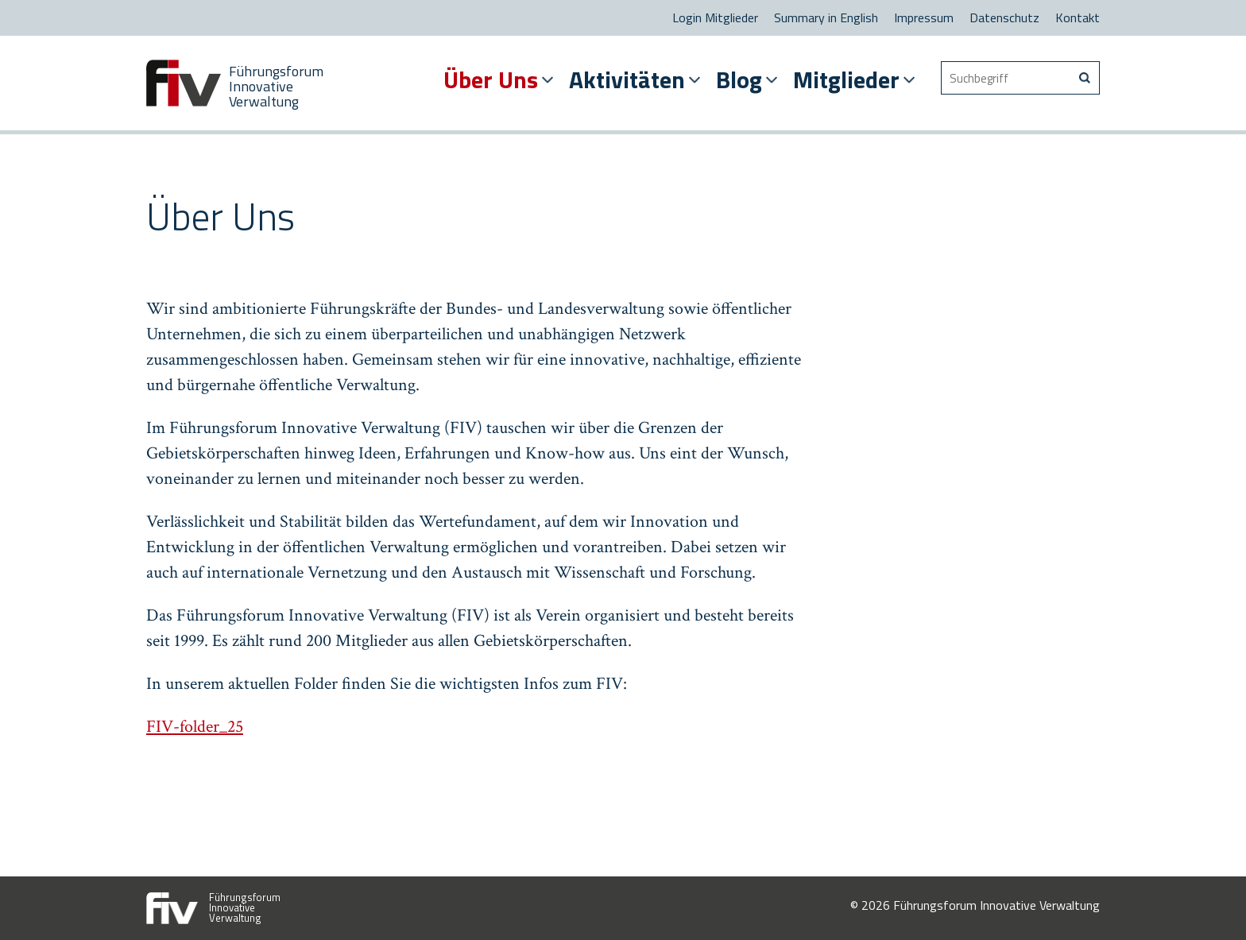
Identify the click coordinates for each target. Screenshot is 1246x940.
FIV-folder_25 (194, 726)
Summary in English (826, 17)
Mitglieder (846, 79)
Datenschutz (1004, 17)
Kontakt (1077, 17)
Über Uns (490, 79)
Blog (739, 79)
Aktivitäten (627, 79)
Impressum (924, 17)
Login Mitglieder (715, 17)
